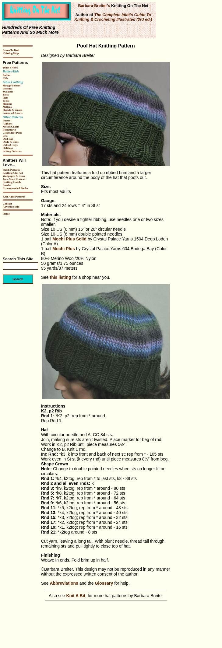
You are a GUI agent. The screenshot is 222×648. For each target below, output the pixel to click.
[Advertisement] (21, 233)
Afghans (7, 123)
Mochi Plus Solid (69, 238)
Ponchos (7, 88)
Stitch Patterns (11, 169)
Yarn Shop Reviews (14, 178)
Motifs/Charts (11, 126)
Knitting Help (11, 53)
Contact (7, 203)
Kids (5, 78)
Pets (5, 135)
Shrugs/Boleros (11, 85)
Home (6, 213)
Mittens (7, 106)
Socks (6, 100)
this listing (60, 277)
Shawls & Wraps (13, 109)
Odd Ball (8, 138)
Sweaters (8, 91)
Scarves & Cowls (13, 112)
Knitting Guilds (12, 182)
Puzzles (7, 185)
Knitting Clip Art (13, 172)
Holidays (8, 147)
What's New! (10, 67)
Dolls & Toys (10, 144)
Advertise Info (11, 206)
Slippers (7, 103)
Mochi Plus (63, 248)
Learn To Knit (11, 50)
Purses (7, 120)
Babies (7, 75)
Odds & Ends (11, 141)
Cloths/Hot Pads (12, 132)
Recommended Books (15, 188)
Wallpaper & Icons (14, 175)
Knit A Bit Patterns (14, 196)
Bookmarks (9, 129)
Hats (5, 97)
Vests (6, 94)
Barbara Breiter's (94, 5)
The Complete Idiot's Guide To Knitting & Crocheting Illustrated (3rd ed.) (113, 17)
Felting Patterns (12, 150)
